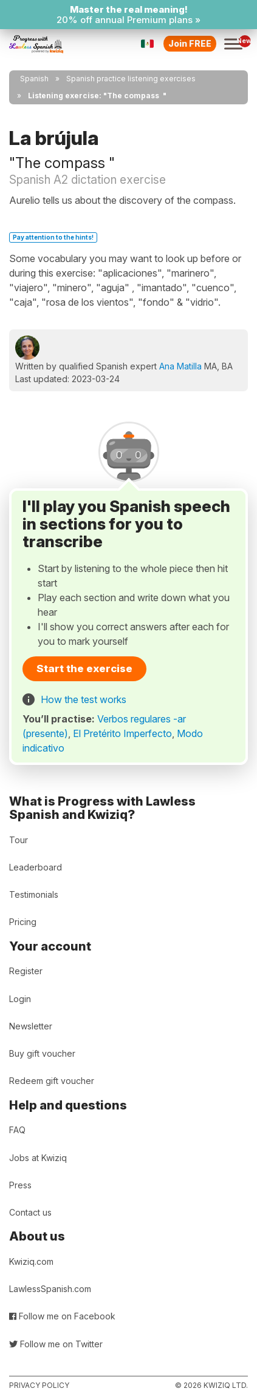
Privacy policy (39, 1385)
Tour (18, 840)
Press (20, 1185)
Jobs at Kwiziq (38, 1158)
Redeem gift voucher (51, 1081)
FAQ (17, 1130)
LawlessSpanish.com (50, 1289)
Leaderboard (35, 867)
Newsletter (30, 1026)
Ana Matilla (180, 366)
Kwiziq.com (31, 1261)
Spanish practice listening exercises (131, 78)
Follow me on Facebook (62, 1316)
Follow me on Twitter (56, 1344)
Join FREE (189, 43)
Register (26, 971)
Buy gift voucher (42, 1053)
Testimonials (33, 894)
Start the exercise (84, 668)
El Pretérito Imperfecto (122, 733)
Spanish (34, 78)
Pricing (22, 922)
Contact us (30, 1212)
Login (20, 999)
